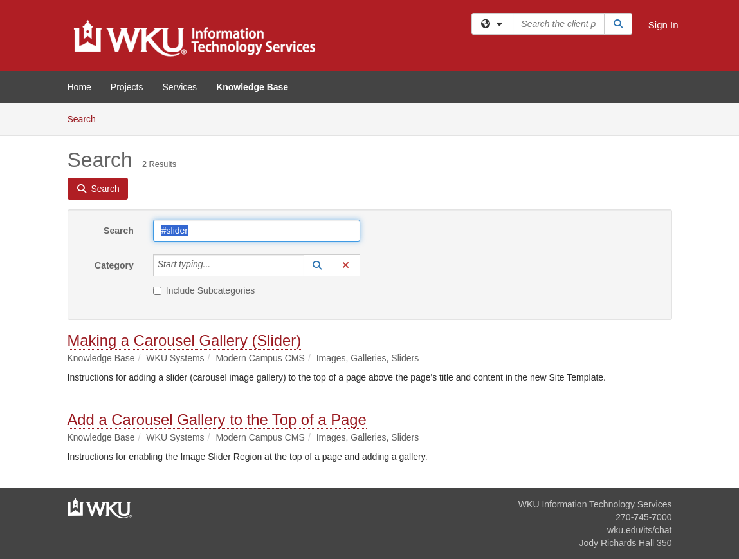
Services (179, 87)
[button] (318, 265)
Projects (127, 87)
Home (79, 87)
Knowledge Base (252, 87)
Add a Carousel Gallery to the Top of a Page (217, 419)
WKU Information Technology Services (595, 504)
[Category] (217, 265)
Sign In (663, 24)
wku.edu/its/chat (639, 530)
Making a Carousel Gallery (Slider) (185, 340)
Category (114, 265)
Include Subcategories (204, 290)
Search (86, 118)
